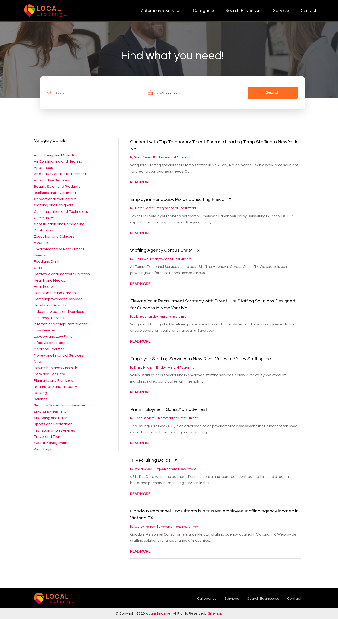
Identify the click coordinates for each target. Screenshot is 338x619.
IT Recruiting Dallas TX (153, 460)
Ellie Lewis (141, 259)
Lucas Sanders (144, 418)
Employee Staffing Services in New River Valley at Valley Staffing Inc (200, 359)
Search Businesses (244, 10)
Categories (204, 10)
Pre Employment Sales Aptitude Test (168, 409)
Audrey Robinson (145, 526)
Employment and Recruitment (173, 157)
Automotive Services (162, 10)
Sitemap (215, 613)
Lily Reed (140, 316)
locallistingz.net (159, 613)
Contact (308, 10)
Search (272, 92)
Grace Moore (142, 157)
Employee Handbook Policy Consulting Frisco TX (180, 199)
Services (281, 10)
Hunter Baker (143, 208)
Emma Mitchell (144, 367)
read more (140, 182)
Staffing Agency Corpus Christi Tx (165, 250)
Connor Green (143, 469)
